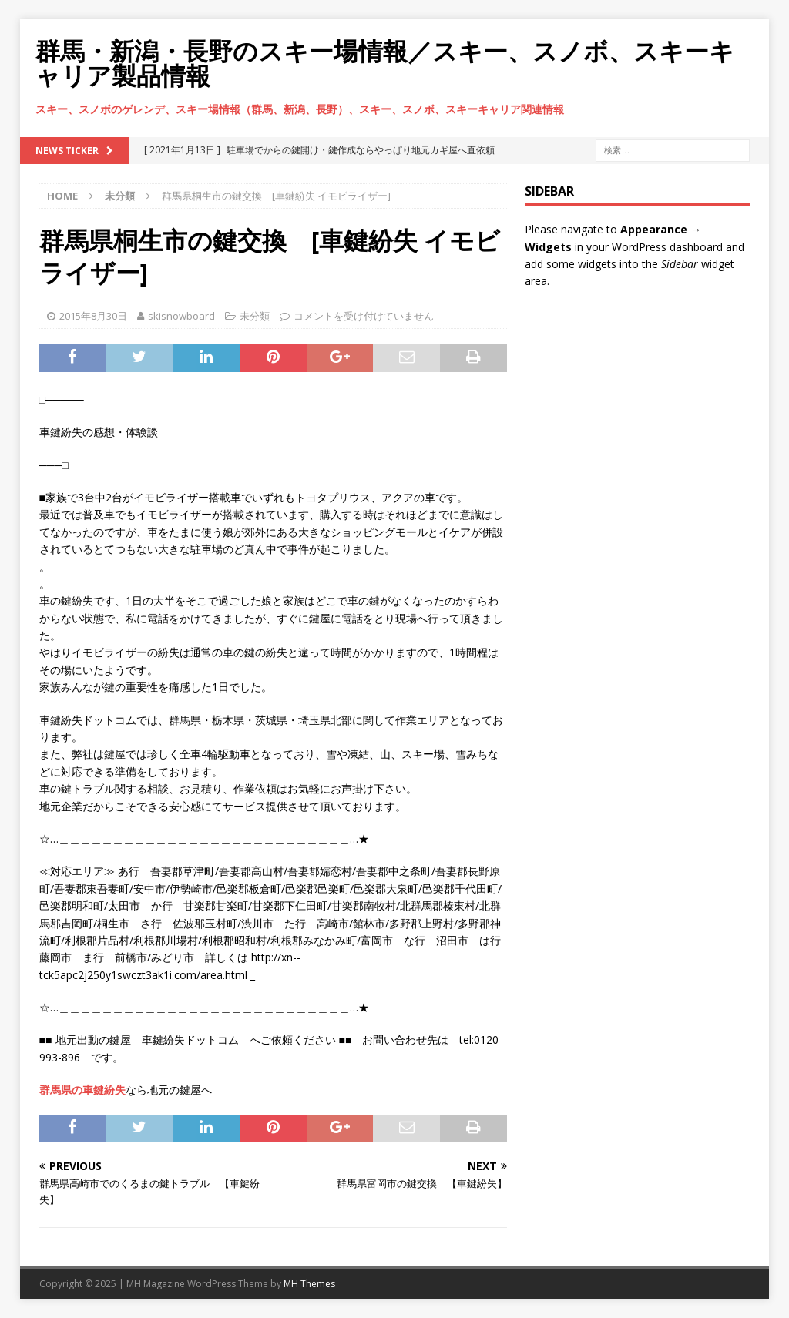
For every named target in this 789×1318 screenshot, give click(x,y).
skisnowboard (181, 316)
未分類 (255, 316)
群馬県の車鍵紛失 (82, 1089)
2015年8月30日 (93, 316)
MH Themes (309, 1283)
